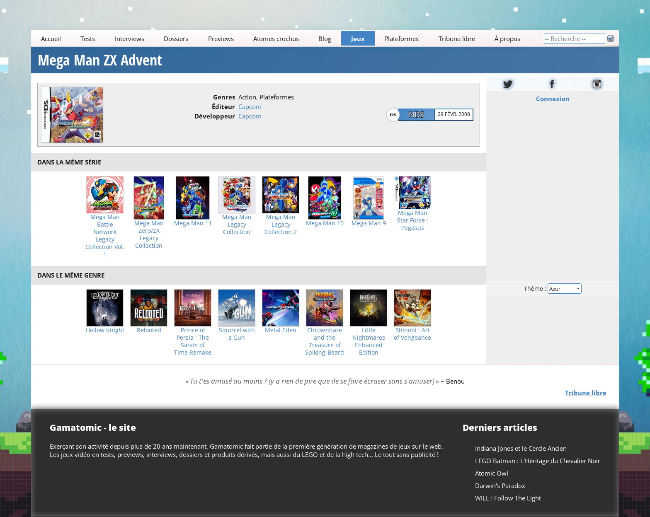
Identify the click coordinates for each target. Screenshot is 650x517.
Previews (221, 38)
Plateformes (402, 38)
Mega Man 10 (325, 223)
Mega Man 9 (369, 223)
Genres (224, 97)
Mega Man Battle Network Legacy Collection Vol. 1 (104, 235)
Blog (325, 38)
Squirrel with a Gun (237, 333)
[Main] (287, 38)
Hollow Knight (105, 330)
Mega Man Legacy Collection (237, 224)
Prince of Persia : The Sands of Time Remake (192, 341)
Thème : (552, 288)
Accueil (51, 38)
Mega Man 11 (193, 223)
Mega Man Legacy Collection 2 (280, 224)
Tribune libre (457, 38)
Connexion (552, 98)
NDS (416, 114)
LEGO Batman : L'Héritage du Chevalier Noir (537, 461)
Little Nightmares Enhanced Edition (368, 341)
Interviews (129, 38)
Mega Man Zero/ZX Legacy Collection (149, 234)
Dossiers (176, 38)
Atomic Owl (491, 473)
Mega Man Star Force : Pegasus (412, 220)
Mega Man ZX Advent (100, 60)
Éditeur (223, 106)
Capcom (250, 106)
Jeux (358, 38)
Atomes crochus (276, 38)
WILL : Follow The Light (508, 498)
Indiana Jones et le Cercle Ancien (521, 448)
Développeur (214, 116)
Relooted (149, 330)
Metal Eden (280, 330)
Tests (87, 38)
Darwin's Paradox (500, 485)
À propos (507, 38)
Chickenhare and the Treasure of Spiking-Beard (324, 341)
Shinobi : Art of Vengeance (412, 333)
